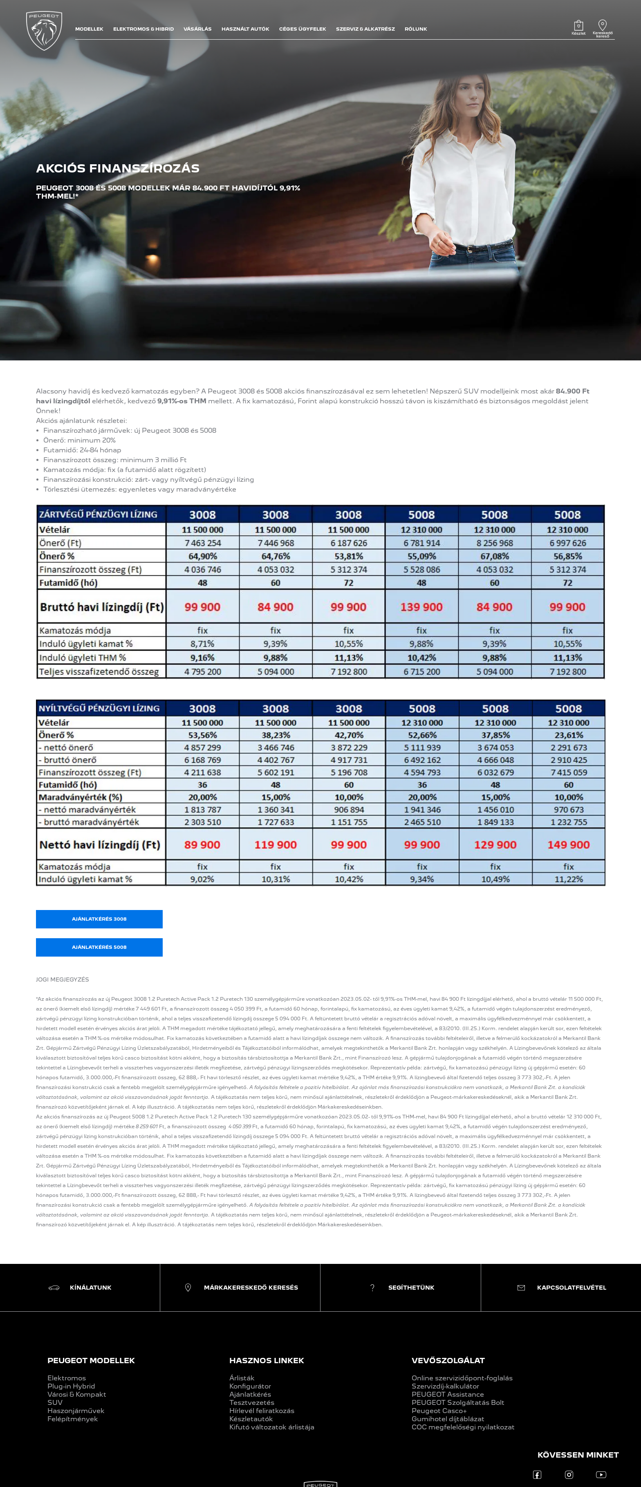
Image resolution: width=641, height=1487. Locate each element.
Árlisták (242, 1378)
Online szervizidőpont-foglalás (462, 1378)
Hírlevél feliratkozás (261, 1411)
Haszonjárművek (76, 1411)
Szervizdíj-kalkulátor (445, 1386)
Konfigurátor (250, 1386)
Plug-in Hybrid (71, 1386)
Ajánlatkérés (250, 1394)
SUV (55, 1403)
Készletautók (251, 1419)
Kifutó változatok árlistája (271, 1427)
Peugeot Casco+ (439, 1411)
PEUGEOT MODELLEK (91, 1360)
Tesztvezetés (251, 1403)
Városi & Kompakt (76, 1394)
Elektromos (66, 1378)
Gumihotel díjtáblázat (448, 1419)
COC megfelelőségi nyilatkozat (463, 1427)
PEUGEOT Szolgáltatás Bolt (458, 1403)
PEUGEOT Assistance (448, 1394)
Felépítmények (72, 1419)
